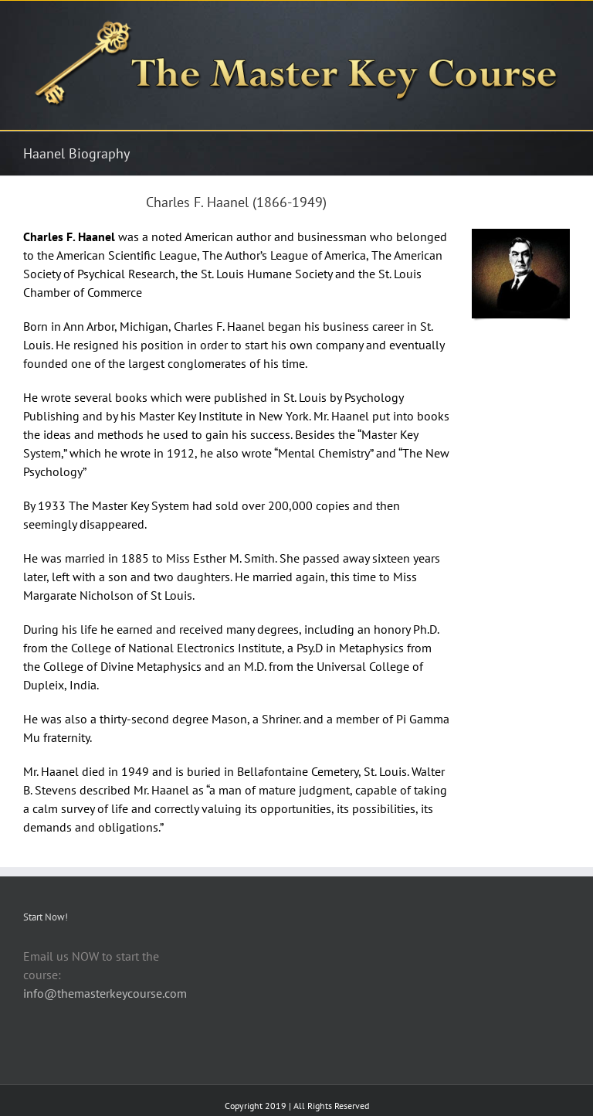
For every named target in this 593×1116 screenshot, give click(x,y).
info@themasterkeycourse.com (105, 993)
